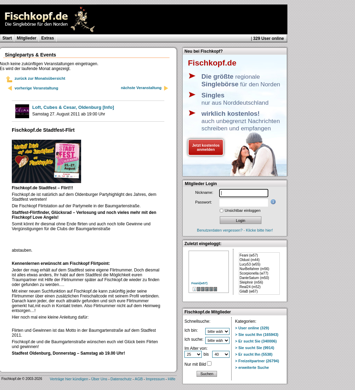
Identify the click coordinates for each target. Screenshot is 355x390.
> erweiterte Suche (252, 367)
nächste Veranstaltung (145, 88)
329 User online (268, 38)
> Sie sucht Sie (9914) (254, 348)
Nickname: (204, 192)
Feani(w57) (199, 283)
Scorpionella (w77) (254, 273)
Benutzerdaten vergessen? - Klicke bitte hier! (235, 230)
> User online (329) (252, 328)
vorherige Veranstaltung (36, 88)
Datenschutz (121, 379)
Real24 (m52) (250, 287)
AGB (139, 379)
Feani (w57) (249, 255)
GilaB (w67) (249, 291)
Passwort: (203, 202)
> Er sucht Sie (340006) (256, 341)
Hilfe (171, 379)
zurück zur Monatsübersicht (40, 78)
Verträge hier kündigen (69, 379)
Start (7, 38)
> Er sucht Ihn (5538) (253, 354)
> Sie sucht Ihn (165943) (256, 334)
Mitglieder (26, 38)
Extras (47, 38)
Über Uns (99, 379)
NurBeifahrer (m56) (254, 269)
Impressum (155, 379)
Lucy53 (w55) (250, 264)
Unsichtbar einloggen (242, 210)
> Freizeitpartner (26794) (257, 361)
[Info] (73, 107)
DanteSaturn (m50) (254, 278)
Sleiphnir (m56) (251, 282)
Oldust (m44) (250, 260)
